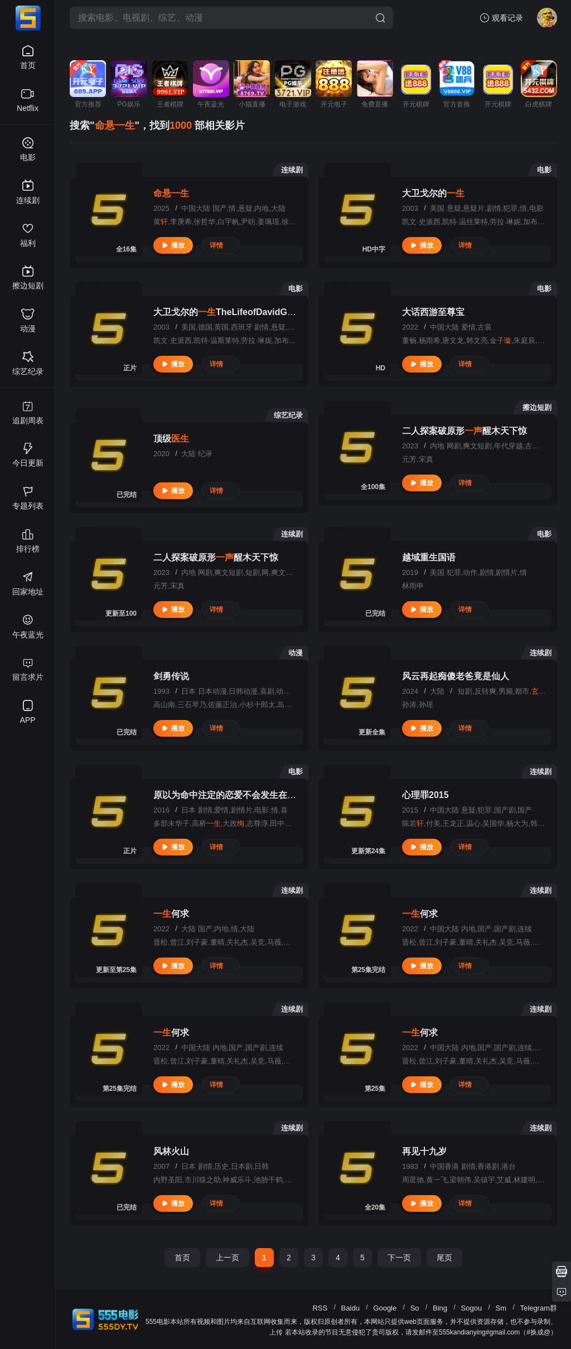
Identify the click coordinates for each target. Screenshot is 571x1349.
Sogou (471, 1308)
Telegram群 (538, 1308)
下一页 (399, 1257)
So (414, 1308)
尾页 (444, 1257)
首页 (182, 1257)
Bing (440, 1308)
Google (384, 1308)
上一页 (227, 1257)
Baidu (350, 1308)
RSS (319, 1308)
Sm (501, 1308)
